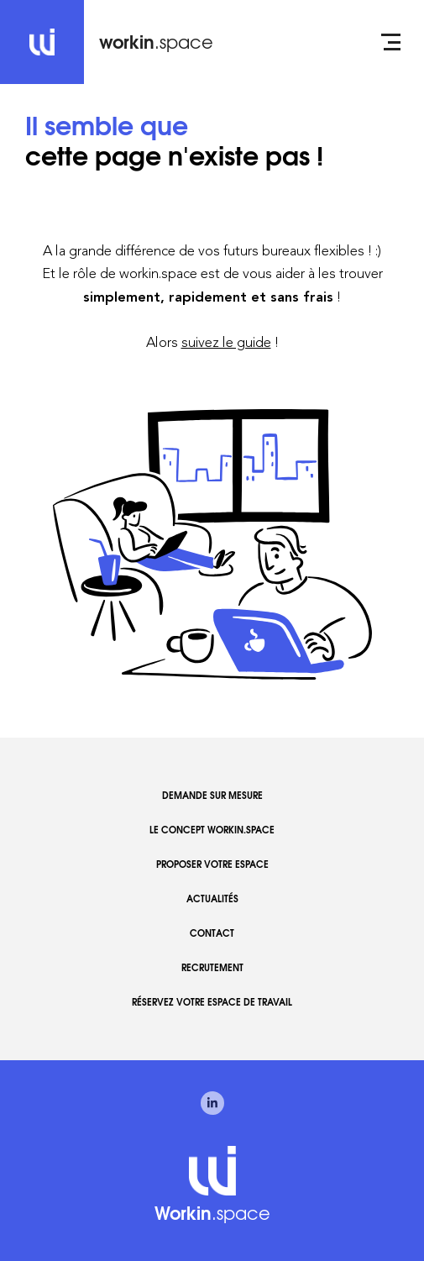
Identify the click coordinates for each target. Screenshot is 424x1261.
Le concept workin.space (212, 829)
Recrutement (212, 967)
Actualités (212, 898)
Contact (212, 932)
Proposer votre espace (212, 863)
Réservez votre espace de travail (212, 1001)
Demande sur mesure (212, 794)
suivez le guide (226, 342)
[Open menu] (391, 42)
